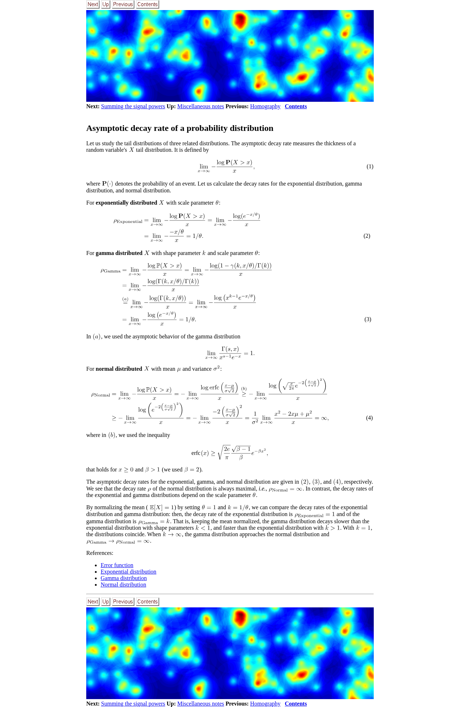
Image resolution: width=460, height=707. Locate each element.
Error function (117, 565)
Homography (265, 106)
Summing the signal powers (133, 106)
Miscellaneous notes (200, 106)
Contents (296, 106)
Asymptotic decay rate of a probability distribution (179, 128)
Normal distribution (123, 584)
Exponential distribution (128, 572)
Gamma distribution (124, 578)
